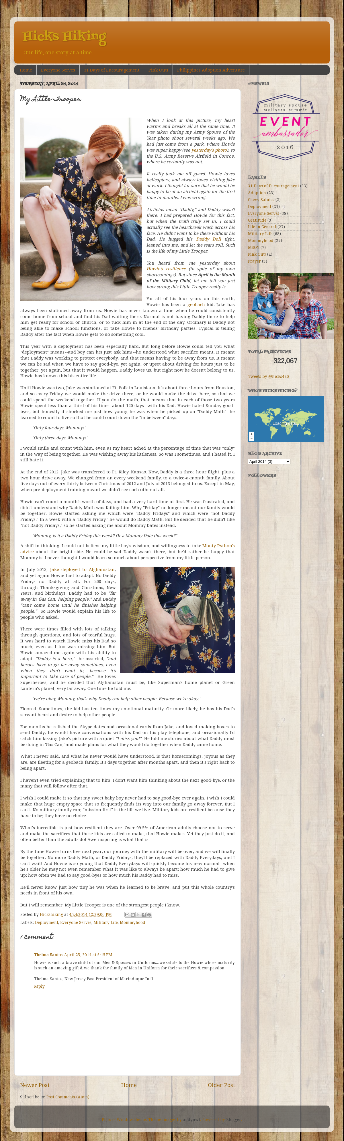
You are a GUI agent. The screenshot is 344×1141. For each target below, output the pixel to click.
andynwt (191, 1119)
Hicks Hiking (64, 37)
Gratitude (257, 220)
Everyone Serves (58, 70)
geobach (196, 304)
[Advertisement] (276, 562)
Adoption (257, 193)
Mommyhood (132, 922)
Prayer (254, 261)
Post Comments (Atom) (67, 1097)
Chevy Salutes (261, 199)
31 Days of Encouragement (112, 70)
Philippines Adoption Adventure (211, 70)
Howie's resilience (166, 268)
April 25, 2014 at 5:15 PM (88, 955)
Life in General (262, 227)
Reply (39, 986)
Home (26, 70)
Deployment (46, 922)
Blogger (233, 1119)
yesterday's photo (209, 150)
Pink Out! (158, 70)
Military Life (105, 922)
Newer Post (35, 1085)
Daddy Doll (208, 239)
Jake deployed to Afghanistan (82, 569)
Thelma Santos (48, 955)
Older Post (221, 1085)
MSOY (253, 247)
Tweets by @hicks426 (268, 376)
